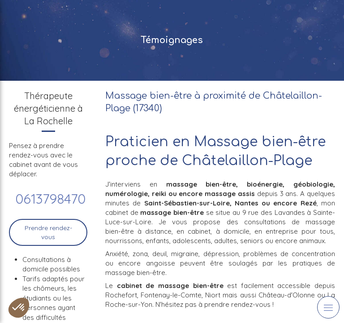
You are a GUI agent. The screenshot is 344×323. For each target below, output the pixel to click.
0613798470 (50, 198)
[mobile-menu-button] (328, 307)
